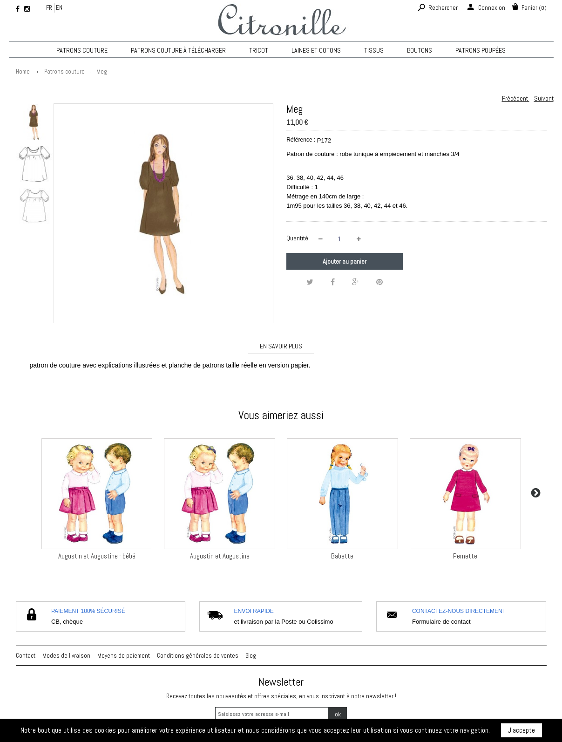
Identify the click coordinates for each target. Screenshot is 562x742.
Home (23, 71)
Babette (342, 555)
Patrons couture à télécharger (178, 50)
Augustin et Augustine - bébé (96, 555)
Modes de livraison (66, 656)
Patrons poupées (480, 50)
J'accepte (521, 730)
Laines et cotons (316, 50)
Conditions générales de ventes (197, 656)
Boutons (419, 50)
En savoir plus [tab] (281, 346)
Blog (250, 656)
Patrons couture (82, 50)
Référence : (300, 139)
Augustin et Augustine (220, 555)
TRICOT (258, 50)
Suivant (544, 98)
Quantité (297, 238)
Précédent (515, 98)
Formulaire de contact (441, 621)
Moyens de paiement (123, 656)
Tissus (374, 50)
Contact (25, 656)
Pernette (465, 555)
